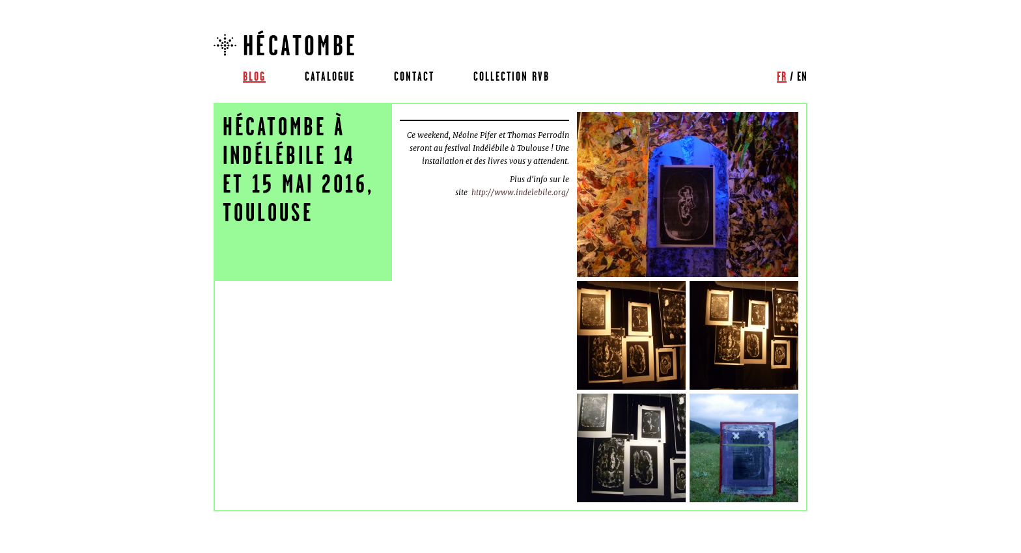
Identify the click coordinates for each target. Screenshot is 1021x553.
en (802, 76)
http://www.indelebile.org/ (520, 192)
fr (782, 76)
